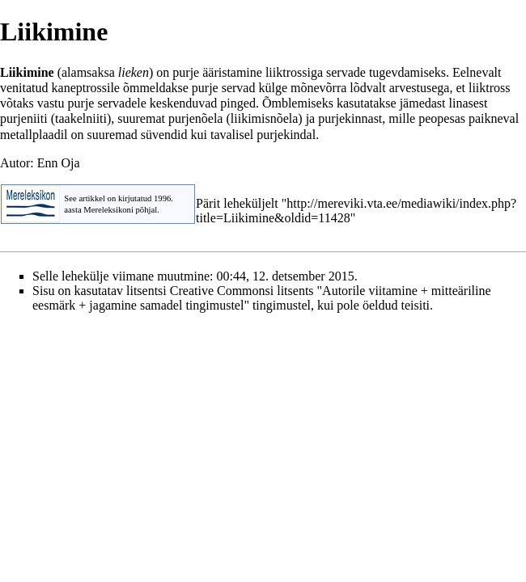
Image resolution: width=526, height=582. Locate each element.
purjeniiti (24, 118)
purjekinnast (350, 118)
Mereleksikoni (108, 209)
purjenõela (195, 118)
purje (185, 72)
